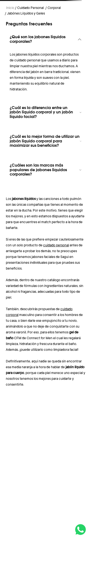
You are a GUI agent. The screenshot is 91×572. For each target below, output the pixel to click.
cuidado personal (56, 245)
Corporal (54, 8)
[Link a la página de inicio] (10, 8)
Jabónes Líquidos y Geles (26, 13)
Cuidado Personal (30, 8)
